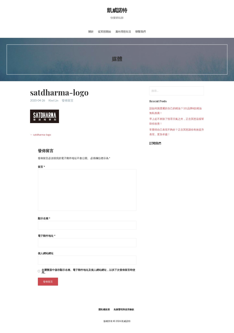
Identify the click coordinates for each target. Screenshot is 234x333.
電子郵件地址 (46, 235)
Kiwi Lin (53, 100)
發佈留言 (67, 100)
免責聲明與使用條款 (124, 309)
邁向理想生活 (123, 31)
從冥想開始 (104, 31)
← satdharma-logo (40, 134)
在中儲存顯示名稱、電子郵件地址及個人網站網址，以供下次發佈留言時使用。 (88, 271)
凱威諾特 (117, 9)
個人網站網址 (45, 253)
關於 (91, 31)
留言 (41, 166)
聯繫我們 (140, 31)
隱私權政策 (104, 309)
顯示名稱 (44, 218)
